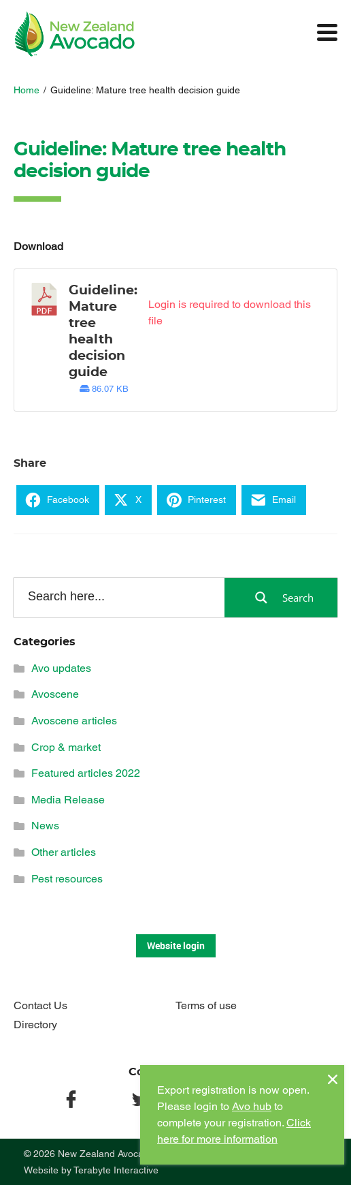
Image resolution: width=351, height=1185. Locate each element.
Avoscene (55, 694)
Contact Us (40, 1005)
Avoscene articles (74, 720)
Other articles (63, 852)
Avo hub (251, 1106)
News (45, 825)
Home (26, 89)
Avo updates (61, 668)
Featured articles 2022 (85, 773)
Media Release (68, 799)
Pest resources (67, 878)
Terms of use (206, 1005)
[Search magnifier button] (280, 597)
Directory (35, 1024)
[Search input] (118, 597)
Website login (176, 945)
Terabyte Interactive (115, 1170)
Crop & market (66, 747)
